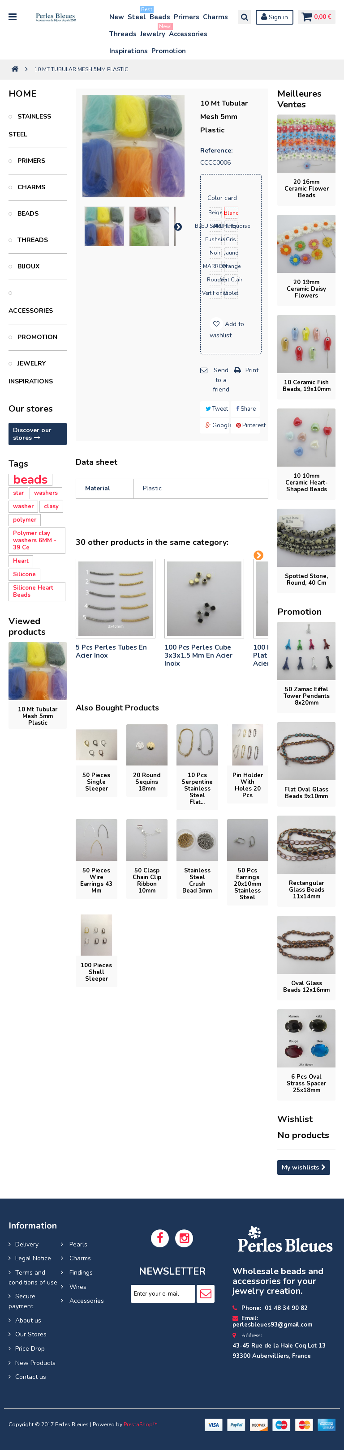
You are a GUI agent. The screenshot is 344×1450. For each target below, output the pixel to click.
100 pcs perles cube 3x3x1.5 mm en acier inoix (198, 655)
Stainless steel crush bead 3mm (197, 881)
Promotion (168, 51)
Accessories (188, 34)
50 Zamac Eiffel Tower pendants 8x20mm (307, 696)
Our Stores (31, 1334)
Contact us (30, 1377)
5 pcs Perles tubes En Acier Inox (111, 651)
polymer (24, 520)
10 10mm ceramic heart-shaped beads (306, 482)
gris (231, 239)
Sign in (272, 17)
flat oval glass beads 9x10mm (306, 793)
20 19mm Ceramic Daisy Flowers (306, 289)
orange (231, 266)
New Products (35, 1363)
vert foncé (215, 293)
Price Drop (30, 1348)
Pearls (77, 1244)
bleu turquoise (231, 226)
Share (246, 409)
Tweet (217, 409)
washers (46, 493)
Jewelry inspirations (31, 372)
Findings (80, 1272)
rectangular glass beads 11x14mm (306, 890)
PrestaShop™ (141, 1424)
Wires (77, 1287)
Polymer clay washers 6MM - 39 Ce (34, 540)
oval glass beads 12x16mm (306, 986)
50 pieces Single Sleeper (96, 782)
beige (215, 212)
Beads (160, 17)
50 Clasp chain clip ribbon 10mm (147, 881)
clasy (51, 506)
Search (242, 17)
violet (231, 293)
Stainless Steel (30, 125)
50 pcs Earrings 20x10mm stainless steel (247, 884)
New (116, 17)
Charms (215, 17)
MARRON (215, 266)
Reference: (216, 150)
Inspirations (128, 51)
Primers (186, 17)
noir (215, 252)
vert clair (231, 279)
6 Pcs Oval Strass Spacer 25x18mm (306, 1083)
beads (30, 480)
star (18, 493)
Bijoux (27, 266)
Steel (137, 15)
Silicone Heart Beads (33, 591)
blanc (231, 213)
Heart (21, 561)
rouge (215, 279)
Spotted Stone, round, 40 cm (306, 579)
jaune (231, 252)
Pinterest (248, 425)
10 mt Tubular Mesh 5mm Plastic (37, 716)
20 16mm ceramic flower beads (306, 189)
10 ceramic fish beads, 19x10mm (307, 385)
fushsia (215, 239)
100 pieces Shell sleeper (96, 972)
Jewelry (153, 32)
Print (251, 370)
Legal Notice (33, 1258)
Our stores (31, 409)
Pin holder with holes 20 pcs (247, 785)
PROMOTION (36, 337)
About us (28, 1320)
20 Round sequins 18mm (146, 782)
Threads (123, 34)
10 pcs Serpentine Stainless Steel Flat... (197, 788)
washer (23, 506)
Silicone (24, 574)
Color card (223, 198)
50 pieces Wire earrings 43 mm (96, 881)
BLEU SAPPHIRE (215, 226)
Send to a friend (221, 380)
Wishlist (295, 1119)
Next (177, 226)
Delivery (27, 1244)
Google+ (217, 425)
